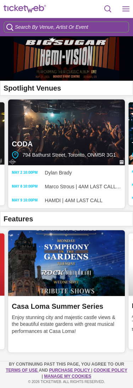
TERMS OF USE (22, 370)
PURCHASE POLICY (70, 370)
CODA (66, 132)
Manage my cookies (67, 376)
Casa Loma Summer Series (57, 306)
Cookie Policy (110, 370)
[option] (66, 58)
